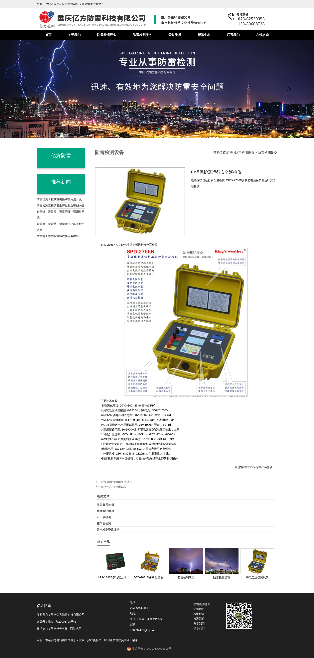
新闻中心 (204, 35)
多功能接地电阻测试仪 (118, 482)
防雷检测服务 (142, 35)
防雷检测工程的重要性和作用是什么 (59, 199)
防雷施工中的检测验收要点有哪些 (58, 236)
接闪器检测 (104, 523)
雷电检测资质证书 (108, 529)
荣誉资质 (174, 35)
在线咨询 (262, 35)
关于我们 (74, 35)
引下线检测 (104, 517)
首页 (48, 35)
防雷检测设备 (106, 35)
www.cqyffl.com (257, 467)
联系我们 (233, 35)
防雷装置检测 (105, 504)
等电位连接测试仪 (115, 486)
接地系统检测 (105, 511)
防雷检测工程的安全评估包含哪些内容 (61, 205)
